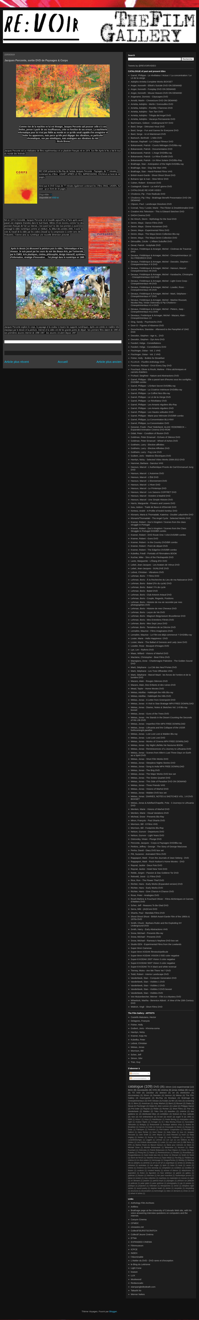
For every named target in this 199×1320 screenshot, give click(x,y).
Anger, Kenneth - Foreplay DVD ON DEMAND (153, 89)
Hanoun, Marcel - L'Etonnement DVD (149, 481)
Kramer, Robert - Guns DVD (144, 538)
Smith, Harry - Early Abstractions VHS (149, 929)
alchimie (146, 1163)
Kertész (141, 1137)
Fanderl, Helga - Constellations (146, 343)
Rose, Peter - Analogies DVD (145, 895)
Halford (131, 1132)
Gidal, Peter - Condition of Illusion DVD (150, 433)
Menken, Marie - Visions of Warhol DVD (150, 809)
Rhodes (176, 1153)
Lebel (174, 1106)
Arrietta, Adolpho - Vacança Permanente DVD (153, 119)
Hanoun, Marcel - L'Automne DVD (147, 473)
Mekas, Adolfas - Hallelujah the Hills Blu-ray (152, 692)
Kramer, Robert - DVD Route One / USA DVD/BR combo (158, 535)
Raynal (146, 1109)
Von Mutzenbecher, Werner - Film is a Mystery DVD (156, 996)
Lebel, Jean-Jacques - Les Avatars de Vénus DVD (155, 564)
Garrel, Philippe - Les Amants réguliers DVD (152, 408)
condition (177, 1168)
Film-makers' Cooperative (169, 1130)
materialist (174, 1178)
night (192, 1178)
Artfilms (134, 1206)
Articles (134, 1073)
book (180, 1165)
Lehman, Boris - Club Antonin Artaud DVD (151, 594)
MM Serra (187, 1142)
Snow (191, 1155)
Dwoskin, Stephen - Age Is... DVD (147, 335)
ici (51, 195)
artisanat (131, 1165)
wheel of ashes (136, 1193)
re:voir (160, 1117)
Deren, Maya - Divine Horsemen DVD (149, 226)
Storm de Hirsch (137, 1158)
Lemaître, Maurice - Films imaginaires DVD (152, 631)
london (138, 1178)
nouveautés (142, 1090)
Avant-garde (145, 1098)
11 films (134, 1103)
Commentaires (138, 1078)
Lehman (159, 1140)
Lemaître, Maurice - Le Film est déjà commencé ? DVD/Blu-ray (161, 634)
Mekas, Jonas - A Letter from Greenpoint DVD (153, 700)
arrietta (188, 1163)
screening (189, 1101)
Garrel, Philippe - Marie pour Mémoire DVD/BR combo (157, 415)
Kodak (165, 1101)
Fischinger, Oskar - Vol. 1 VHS (146, 350)
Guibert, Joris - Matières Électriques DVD (151, 455)
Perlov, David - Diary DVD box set (147, 850)
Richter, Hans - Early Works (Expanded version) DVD (157, 884)
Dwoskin (157, 1095)
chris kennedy (152, 1168)
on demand (135, 1181)
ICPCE (134, 1249)
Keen (184, 1135)
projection (142, 1186)
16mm (168, 1087)
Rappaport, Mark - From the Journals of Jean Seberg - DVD (160, 858)
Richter (166, 1109)
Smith (184, 1155)
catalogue (135, 1086)
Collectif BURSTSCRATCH (144, 1230)
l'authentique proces (183, 1175)
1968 (189, 1117)
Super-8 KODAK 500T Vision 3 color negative (153, 963)
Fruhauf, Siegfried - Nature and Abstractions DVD (155, 375)
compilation (166, 1168)
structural (134, 1191)
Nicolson (181, 1147)
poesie (188, 1183)
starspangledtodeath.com (143, 1287)
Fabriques (140, 1130)
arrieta (179, 1163)
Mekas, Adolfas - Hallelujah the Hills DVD (151, 696)
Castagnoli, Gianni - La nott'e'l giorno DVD (151, 186)
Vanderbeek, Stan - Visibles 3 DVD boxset (151, 989)
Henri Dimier (157, 1132)
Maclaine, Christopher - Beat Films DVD (150, 657)
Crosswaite (169, 1127)
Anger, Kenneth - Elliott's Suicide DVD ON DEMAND (156, 85)
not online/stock (146, 1117)
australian (142, 1165)
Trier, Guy (135, 1062)
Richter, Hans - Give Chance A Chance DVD (152, 891)
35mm (146, 1095)
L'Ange (160, 1137)
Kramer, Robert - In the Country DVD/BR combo (154, 542)
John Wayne (157, 1135)
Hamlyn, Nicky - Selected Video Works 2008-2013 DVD (158, 459)
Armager (154, 1122)
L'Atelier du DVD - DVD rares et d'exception (152, 1260)
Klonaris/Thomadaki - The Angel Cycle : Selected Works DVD (161, 518)
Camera (142, 1127)
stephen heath (156, 1188)
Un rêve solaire (143, 1160)
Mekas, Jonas (137, 1047)
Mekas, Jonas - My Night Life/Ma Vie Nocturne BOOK (157, 745)
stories (168, 1188)
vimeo (185, 1191)
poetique (131, 1186)
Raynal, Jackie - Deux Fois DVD (146, 865)
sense (176, 1186)
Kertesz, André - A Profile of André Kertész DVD (154, 510)
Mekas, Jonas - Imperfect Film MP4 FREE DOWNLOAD (158, 723)
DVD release (153, 1101)
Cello (150, 1127)
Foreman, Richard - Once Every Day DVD (151, 365)
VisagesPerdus (169, 1160)
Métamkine (169, 1147)
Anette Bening (170, 1119)
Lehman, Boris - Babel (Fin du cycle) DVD (151, 583)
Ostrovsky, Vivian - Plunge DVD (146, 839)
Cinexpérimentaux (136, 1101)
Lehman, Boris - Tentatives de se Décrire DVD (153, 627)
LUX (133, 1275)
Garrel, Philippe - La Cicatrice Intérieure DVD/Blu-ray (156, 389)
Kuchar (150, 1137)
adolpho (137, 1163)
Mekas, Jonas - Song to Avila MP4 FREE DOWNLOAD (157, 766)
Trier (189, 1109)
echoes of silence (171, 1170)
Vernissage (156, 1160)
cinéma (183, 1111)
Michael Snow (134, 1147)
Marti (189, 1145)
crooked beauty (154, 1170)
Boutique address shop (172, 1125)
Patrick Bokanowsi (157, 1150)
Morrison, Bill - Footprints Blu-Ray (147, 828)
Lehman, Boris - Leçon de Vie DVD (148, 612)
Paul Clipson (173, 1150)
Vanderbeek (133, 1111)
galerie (178, 1173)
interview (150, 1175)
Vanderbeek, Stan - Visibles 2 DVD (148, 985)
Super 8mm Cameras (141, 948)
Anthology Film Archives (142, 1203)
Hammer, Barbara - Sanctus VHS (147, 463)
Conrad (159, 1127)
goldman (131, 1175)
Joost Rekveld (172, 1135)
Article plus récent (16, 361)
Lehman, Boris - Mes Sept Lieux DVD (149, 623)
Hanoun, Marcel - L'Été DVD (144, 477)
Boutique (172, 1098)
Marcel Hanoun (157, 1145)
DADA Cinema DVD (140, 215)
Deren (179, 1127)
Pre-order (135, 1109)
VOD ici (55, 198)
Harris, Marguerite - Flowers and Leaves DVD (153, 503)
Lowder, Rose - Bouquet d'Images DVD (150, 646)
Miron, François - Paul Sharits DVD (148, 820)
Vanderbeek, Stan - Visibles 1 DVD (148, 981)
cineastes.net (137, 1227)
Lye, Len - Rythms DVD (142, 649)
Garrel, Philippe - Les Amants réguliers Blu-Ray (154, 404)
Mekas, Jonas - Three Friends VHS (148, 785)
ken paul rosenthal (164, 1175)
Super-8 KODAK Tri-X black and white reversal (153, 966)
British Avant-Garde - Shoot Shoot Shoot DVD (153, 175)
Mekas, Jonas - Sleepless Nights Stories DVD (153, 763)
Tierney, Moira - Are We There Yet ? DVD (151, 970)
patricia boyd (158, 1181)
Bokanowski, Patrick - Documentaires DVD (151, 149)
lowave (134, 1272)
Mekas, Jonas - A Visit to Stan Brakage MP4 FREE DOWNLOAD (162, 703)
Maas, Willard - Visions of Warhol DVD (149, 653)
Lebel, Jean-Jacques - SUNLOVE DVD (150, 568)
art (173, 1093)
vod (192, 1191)
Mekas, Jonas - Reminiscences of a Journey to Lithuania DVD (161, 749)
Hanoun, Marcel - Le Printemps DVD (148, 488)
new (180, 1101)
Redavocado (137, 1283)
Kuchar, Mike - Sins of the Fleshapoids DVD (152, 557)
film (173, 1101)
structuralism (146, 1191)
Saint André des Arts (152, 1155)
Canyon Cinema (139, 1219)
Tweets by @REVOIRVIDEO (142, 65)
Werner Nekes (138, 1294)
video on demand (173, 1191)
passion (146, 1181)
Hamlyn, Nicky (138, 1032)
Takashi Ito (136, 1290)
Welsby (181, 1160)
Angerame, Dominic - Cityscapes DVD (149, 96)
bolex (172, 1165)
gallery (188, 1173)
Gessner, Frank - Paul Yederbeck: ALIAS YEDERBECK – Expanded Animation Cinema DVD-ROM (158, 428)
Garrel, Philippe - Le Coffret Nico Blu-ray (150, 393)
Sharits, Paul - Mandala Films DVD (148, 913)
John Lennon (163, 1106)
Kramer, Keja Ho (139, 1036)
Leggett (149, 1140)
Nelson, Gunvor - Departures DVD (147, 831)
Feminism (152, 1130)
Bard (171, 1103)
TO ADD (136, 1093)
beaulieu (171, 1111)
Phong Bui (142, 1153)
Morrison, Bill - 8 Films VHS (144, 824)
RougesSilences (134, 1155)
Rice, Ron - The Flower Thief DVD (147, 880)
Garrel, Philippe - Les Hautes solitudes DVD (152, 412)
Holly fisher (171, 1132)
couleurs (140, 1170)
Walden (146, 1111)
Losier (163, 1142)
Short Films (178, 1109)
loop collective (150, 1178)
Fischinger (141, 1106)
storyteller (178, 1188)
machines (162, 1178)
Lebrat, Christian (139, 1043)
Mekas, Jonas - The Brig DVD (145, 770)
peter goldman (158, 1183)
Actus (146, 1119)
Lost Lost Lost (174, 1142)
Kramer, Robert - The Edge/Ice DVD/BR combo (154, 550)
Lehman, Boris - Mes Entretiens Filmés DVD (152, 619)
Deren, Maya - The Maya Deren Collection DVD (154, 237)
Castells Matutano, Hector (143, 1017)
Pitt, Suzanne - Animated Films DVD (148, 854)
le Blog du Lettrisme (140, 1264)
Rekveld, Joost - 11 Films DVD (146, 876)
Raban (152, 1153)
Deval (130, 1106)
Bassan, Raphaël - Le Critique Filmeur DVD (152, 141)
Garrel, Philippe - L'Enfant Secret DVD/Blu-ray (153, 385)
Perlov (183, 1150)
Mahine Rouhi (141, 1145)
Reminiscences (164, 1153)
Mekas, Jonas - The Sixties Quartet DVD (150, 777)
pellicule (134, 1183)
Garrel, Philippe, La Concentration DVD (150, 423)
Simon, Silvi (136, 1058)
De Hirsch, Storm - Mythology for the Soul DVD (154, 219)
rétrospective (165, 1186)
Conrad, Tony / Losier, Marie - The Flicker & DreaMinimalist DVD (162, 208)
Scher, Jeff (136, 1054)
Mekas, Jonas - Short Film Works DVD (149, 759)
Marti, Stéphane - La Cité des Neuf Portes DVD (154, 667)
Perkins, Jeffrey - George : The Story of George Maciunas (159, 846)
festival (176, 1114)
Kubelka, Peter (138, 1039)
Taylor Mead (166, 1158)
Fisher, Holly (137, 1024)
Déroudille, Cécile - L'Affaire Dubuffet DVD (151, 241)
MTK (130, 1145)
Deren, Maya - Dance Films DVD (147, 223)
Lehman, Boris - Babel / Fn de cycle (148, 587)
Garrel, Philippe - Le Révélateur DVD (149, 400)
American (146, 1103)
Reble (156, 1109)
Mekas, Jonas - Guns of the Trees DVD (150, 713)
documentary (133, 1095)
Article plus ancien (109, 361)
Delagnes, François (140, 1021)
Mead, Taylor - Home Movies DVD (147, 688)
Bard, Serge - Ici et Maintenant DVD (148, 134)
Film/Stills (187, 1130)
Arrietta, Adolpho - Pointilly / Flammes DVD (152, 108)
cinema (164, 1090)
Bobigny (143, 1125)
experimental (183, 1087)
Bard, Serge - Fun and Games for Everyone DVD (155, 130)
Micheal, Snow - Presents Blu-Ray (147, 816)
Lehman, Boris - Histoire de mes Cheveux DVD (154, 608)
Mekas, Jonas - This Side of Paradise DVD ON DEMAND (158, 781)
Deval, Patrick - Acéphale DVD (146, 245)
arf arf (160, 1163)
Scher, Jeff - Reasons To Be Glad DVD (149, 905)
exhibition (164, 1114)
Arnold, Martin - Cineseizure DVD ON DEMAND (154, 100)
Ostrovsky (143, 1150)
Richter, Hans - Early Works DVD (147, 888)
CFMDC (135, 1223)
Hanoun (168, 1095)
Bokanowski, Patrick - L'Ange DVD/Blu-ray (151, 153)
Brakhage (185, 1098)
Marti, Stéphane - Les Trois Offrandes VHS (152, 671)
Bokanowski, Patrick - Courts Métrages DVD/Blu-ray (156, 145)
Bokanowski (154, 1125)
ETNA (134, 1238)
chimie (130, 1168)
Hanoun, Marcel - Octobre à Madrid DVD (150, 496)
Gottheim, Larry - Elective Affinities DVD (150, 448)
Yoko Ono (158, 1111)
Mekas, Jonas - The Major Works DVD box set (153, 774)
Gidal (151, 1106)
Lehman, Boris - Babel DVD (144, 591)
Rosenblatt (187, 1153)
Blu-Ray (159, 1098)
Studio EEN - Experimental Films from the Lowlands (156, 944)
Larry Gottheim (173, 1137)
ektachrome (186, 1170)
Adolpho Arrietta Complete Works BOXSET (152, 81)
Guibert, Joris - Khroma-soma (145, 1028)
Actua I (138, 1119)
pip (181, 1183)
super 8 (179, 1117)
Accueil (63, 361)
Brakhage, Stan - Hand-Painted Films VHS (151, 171)
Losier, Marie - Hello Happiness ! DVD (149, 638)
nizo (133, 1117)
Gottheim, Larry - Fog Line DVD (146, 452)
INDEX (134, 1253)
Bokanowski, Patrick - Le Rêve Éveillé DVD (152, 156)
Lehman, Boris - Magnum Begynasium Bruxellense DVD (158, 616)
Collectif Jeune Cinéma (142, 1234)
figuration (152, 1173)
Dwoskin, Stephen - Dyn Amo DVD (148, 339)
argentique (170, 1163)
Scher (166, 1155)
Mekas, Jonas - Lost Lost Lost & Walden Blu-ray (154, 734)
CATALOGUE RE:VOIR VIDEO (146, 190)
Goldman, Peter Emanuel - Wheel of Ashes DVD (154, 441)
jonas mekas (178, 1090)
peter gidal (145, 1183)
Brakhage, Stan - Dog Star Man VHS (149, 168)
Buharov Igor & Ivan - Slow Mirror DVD (150, 179)
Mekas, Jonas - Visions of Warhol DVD (150, 789)
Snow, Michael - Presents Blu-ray (147, 933)
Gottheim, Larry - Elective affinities (147, 444)
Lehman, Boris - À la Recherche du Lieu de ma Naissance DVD (162, 579)
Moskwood (136, 1279)
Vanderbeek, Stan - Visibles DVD (147, 993)
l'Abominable (137, 1257)
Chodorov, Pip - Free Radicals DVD (148, 194)
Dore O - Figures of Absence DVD (147, 325)
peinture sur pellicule (185, 1181)
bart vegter (154, 1165)
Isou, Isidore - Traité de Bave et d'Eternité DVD (153, 507)
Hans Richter (143, 1132)
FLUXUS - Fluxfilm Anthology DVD (147, 362)
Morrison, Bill (137, 1050)
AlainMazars (157, 1119)
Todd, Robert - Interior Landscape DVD (150, 974)
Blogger (113, 1311)
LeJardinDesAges (135, 1140)
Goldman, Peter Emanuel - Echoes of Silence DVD (155, 437)
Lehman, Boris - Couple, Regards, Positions (152, 598)
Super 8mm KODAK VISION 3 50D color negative (155, 955)
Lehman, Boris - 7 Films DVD (145, 576)
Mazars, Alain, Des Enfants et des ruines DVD (153, 685)
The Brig (178, 1158)
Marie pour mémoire (175, 1145)
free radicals (188, 1114)
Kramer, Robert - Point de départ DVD (149, 546)
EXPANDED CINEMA (141, 1242)
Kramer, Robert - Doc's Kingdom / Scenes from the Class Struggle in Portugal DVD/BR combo (158, 529)
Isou (181, 1132)
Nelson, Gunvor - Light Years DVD (147, 835)
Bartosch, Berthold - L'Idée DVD (146, 138)
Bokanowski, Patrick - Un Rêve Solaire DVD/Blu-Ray (156, 160)
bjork (165, 1165)
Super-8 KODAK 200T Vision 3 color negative (153, 959)
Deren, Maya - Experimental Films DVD (150, 230)
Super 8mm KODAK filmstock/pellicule (149, 951)
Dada (188, 1103)
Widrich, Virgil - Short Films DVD (146, 1006)
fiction (142, 1173)
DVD (156, 1086)
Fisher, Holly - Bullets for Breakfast (147, 358)
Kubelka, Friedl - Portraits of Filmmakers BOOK (154, 553)
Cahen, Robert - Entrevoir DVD (146, 182)
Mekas (179, 1095)
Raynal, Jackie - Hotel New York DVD (149, 869)
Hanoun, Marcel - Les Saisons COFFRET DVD (153, 492)
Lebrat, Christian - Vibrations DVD (147, 572)
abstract (163, 1093)
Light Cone (136, 1268)
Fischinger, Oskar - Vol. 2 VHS (146, 354)
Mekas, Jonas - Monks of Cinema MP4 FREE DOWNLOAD (159, 741)
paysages (170, 1181)
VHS (154, 1090)
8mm (130, 1090)
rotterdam (153, 1186)
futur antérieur (166, 1173)
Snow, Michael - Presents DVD (146, 937)
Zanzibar (150, 1093)
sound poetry (142, 1188)
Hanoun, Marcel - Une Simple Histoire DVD (152, 499)
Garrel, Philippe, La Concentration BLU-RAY (152, 419)
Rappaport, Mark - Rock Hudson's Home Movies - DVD (157, 861)
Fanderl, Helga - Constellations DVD (148, 347)
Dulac (130, 1130)
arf (154, 1163)
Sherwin (175, 1155)
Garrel (191, 1090)
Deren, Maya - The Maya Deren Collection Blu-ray (155, 234)
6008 (130, 1119)
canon (188, 1165)
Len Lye (169, 1140)
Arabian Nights (141, 1122)
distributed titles (149, 1114)
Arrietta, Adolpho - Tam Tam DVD (147, 111)
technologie (158, 1191)
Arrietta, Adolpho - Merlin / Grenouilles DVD (152, 104)
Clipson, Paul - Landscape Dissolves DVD (151, 204)
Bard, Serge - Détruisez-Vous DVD (148, 126)
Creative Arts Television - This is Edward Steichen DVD (157, 211)
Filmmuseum (137, 1245)
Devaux (188, 1127)
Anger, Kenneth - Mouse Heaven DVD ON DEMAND (156, 93)
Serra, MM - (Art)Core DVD (144, 909)
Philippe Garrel (187, 1106)
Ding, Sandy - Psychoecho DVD (146, 322)
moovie (184, 1178)
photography (172, 1183)
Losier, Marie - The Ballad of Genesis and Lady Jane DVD (159, 642)
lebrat (130, 1178)
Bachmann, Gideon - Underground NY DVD (152, 123)
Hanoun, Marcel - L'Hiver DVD (145, 484)
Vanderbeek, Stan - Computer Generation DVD (153, 978)
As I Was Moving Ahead (171, 1122)
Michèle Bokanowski (152, 1147)
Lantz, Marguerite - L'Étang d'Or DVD (149, 561)
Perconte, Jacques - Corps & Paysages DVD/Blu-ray (156, 843)
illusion (141, 1175)
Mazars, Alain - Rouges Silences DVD (149, 681)
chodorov (140, 1168)
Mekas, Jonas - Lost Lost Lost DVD (148, 737)
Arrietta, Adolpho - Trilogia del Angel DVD (151, 115)
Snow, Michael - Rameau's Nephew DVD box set (154, 940)
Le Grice (187, 1137)
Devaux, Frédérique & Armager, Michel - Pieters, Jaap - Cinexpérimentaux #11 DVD (158, 310)
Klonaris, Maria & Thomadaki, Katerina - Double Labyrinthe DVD (162, 514)
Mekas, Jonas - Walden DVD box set (149, 792)
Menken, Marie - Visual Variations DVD (150, 813)
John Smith (143, 1135)
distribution (185, 1093)
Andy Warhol (159, 1103)
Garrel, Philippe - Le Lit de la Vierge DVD (151, 397)
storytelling (190, 1188)
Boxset (179, 1103)
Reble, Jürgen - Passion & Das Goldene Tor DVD (155, 873)
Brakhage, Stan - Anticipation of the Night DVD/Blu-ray (157, 164)
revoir (169, 1117)
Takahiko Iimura (152, 1158)
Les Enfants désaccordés (147, 1142)
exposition (132, 1173)
